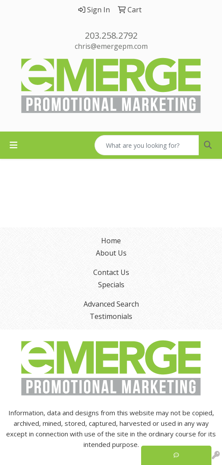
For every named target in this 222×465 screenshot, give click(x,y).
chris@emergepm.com (111, 46)
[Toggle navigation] (13, 145)
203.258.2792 (111, 35)
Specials (111, 284)
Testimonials (111, 316)
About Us (111, 253)
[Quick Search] (147, 145)
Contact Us (111, 272)
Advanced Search (111, 304)
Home (111, 240)
